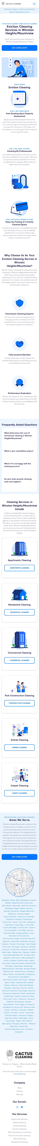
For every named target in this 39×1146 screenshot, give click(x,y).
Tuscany (21, 1012)
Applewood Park (18, 903)
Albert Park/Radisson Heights (26, 900)
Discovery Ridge (9, 933)
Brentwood (15, 911)
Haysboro (32, 949)
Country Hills (29, 925)
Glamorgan (16, 947)
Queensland (16, 988)
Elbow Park (15, 941)
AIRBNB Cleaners (19, 747)
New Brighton (25, 977)
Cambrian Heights (23, 914)
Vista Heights (10, 1021)
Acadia (12, 900)
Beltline (22, 908)
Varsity (30, 1018)
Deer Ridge (22, 930)
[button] (34, 4)
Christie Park (7, 922)
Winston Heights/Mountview (15, 1029)
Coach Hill (22, 922)
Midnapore (31, 971)
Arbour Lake (29, 903)
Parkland (7, 985)
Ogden (7, 982)
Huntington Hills (29, 955)
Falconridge (21, 944)
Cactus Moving (19, 1074)
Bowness (30, 908)
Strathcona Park (29, 1007)
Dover (32, 933)
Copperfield (8, 925)
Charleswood (27, 919)
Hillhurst (33, 952)
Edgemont (6, 941)
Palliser (13, 982)
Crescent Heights (11, 930)
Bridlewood (12, 914)
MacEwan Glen (30, 963)
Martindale (19, 969)
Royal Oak (15, 993)
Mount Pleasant (13, 977)
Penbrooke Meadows (26, 985)
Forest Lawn (6, 947)
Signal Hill (10, 1001)
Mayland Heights (30, 969)
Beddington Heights (12, 908)
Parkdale (30, 982)
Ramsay (24, 988)
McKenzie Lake (8, 971)
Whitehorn (24, 1023)
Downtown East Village (11, 938)
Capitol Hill (21, 916)
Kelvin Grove (16, 958)
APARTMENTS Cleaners (19, 568)
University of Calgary (26, 1015)
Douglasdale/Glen (22, 933)
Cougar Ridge (19, 925)
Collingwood (31, 922)
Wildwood (32, 1023)
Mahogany (9, 966)
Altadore (8, 903)
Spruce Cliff (18, 1007)
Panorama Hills (21, 982)
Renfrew (31, 988)
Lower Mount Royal (17, 963)
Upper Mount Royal (11, 1018)
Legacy (31, 960)
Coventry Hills (23, 927)
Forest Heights (31, 944)
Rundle (22, 993)
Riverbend (14, 991)
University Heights (11, 1015)
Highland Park (17, 952)
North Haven (23, 980)
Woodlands (19, 1032)
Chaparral (18, 919)
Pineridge (7, 988)
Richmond (5, 991)
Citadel (15, 922)
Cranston (32, 927)
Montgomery (30, 974)
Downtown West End (27, 938)
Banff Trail (25, 905)
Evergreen (5, 944)
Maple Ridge (18, 966)
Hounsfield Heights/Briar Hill (13, 955)
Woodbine (29, 1029)
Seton (15, 999)
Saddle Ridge (9, 996)
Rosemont (31, 991)
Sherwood (31, 999)
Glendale (32, 947)
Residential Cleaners (19, 612)
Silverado (28, 1001)
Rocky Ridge (23, 991)
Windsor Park (23, 1026)
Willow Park (14, 1026)
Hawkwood (24, 949)
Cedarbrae (10, 919)
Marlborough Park (8, 969)
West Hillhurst (27, 1021)
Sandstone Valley (28, 996)
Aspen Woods (7, 905)
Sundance (14, 1010)
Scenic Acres (7, 999)
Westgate (16, 1023)
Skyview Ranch (9, 1004)
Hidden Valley (6, 952)
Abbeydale (5, 900)
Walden (19, 1021)
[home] (13, 4)
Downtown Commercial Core (19, 936)
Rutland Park (30, 993)
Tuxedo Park (29, 1012)
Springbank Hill (8, 1007)
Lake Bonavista (23, 960)
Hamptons (6, 949)
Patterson (14, 985)
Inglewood (7, 958)
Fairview (13, 944)
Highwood (26, 952)
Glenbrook (24, 947)
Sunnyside (22, 1010)
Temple (6, 1012)
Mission (11, 974)
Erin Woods (24, 941)
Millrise (5, 974)
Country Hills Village (10, 927)
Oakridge (31, 980)
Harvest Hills (15, 949)
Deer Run (30, 930)
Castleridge (30, 916)
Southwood (30, 1004)
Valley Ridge (23, 1018)
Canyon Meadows (10, 916)
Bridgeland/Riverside (27, 911)
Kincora (6, 960)
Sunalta (7, 1010)
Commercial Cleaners (19, 660)
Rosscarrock (7, 993)
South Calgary (20, 1004)
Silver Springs (19, 1001)
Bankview (32, 905)
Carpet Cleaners (19, 793)
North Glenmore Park (10, 980)
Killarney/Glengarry (28, 958)
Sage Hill (18, 996)
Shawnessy (23, 999)
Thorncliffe (14, 1012)
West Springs (6, 1023)
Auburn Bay (16, 905)
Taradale (30, 1010)
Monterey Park (20, 974)
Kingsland (13, 960)
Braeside (7, 911)
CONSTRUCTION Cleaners (19, 703)
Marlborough (28, 966)
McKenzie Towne (20, 971)
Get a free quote (19, 48)
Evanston (32, 941)
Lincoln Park (6, 963)
